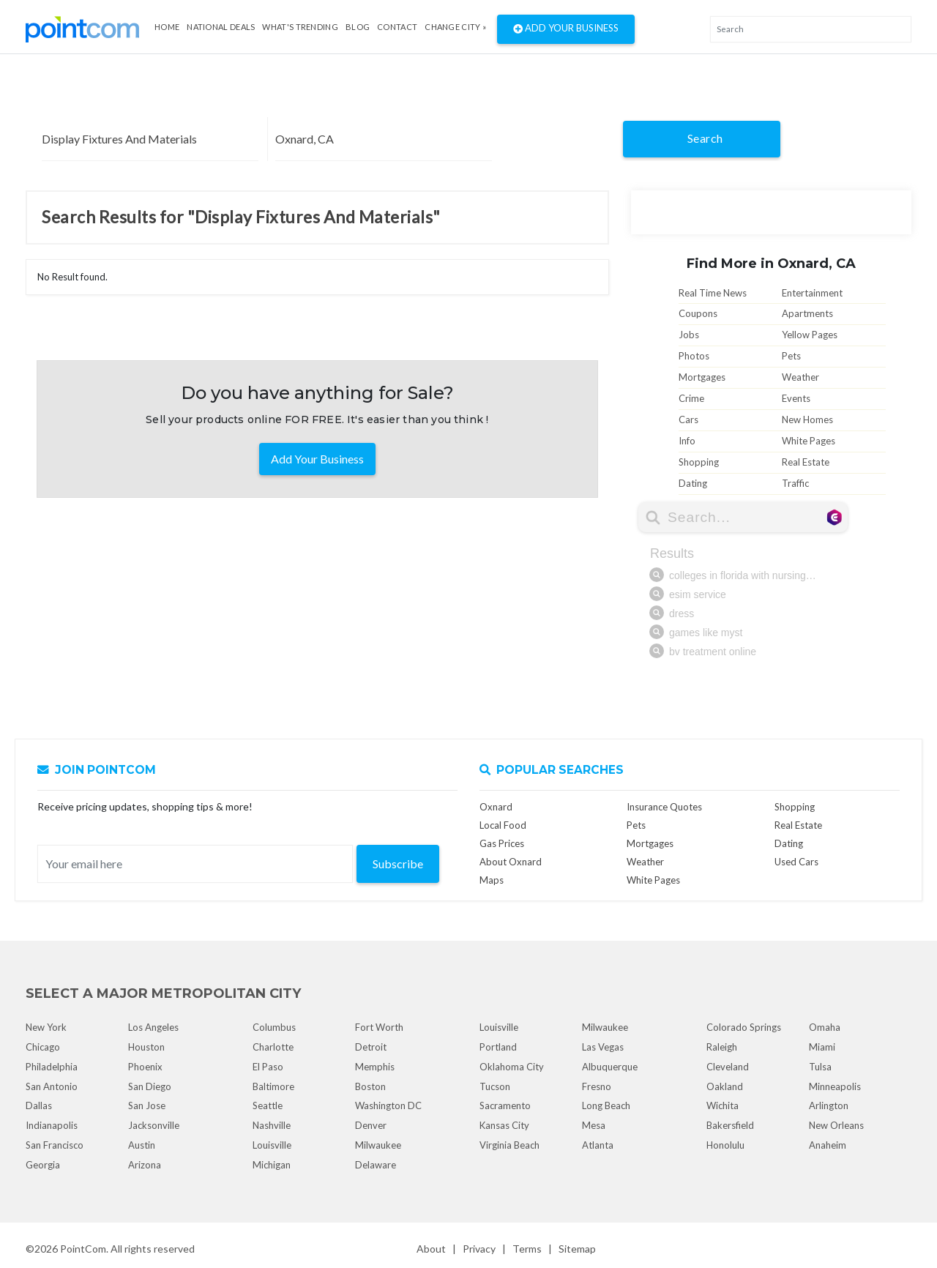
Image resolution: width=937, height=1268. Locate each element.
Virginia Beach (509, 1145)
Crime (691, 398)
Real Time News (713, 293)
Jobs (689, 334)
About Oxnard (510, 862)
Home (166, 26)
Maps (491, 880)
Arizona (144, 1165)
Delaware (375, 1165)
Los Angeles (153, 1027)
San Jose (146, 1105)
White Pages (808, 441)
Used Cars (796, 862)
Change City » (455, 26)
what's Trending (300, 26)
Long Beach (606, 1105)
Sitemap (577, 1248)
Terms (527, 1248)
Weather (800, 377)
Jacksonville (153, 1125)
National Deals (221, 26)
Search (705, 138)
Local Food (502, 825)
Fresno (596, 1086)
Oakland (724, 1086)
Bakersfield (730, 1125)
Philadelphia (52, 1067)
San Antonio (52, 1086)
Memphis (375, 1067)
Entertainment (812, 293)
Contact (397, 26)
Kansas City (504, 1125)
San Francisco (54, 1145)
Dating (693, 483)
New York (46, 1027)
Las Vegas (603, 1047)
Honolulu (725, 1145)
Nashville (272, 1125)
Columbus (274, 1027)
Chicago (43, 1047)
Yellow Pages (809, 334)
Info (687, 441)
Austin (141, 1145)
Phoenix (145, 1067)
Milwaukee (378, 1145)
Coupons (698, 313)
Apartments (807, 313)
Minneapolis (835, 1086)
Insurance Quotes (664, 807)
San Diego (149, 1086)
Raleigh (721, 1047)
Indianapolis (52, 1125)
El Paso (268, 1067)
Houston (146, 1047)
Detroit (371, 1047)
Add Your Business (566, 29)
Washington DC (388, 1105)
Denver (371, 1125)
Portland (498, 1047)
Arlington (828, 1105)
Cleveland (727, 1067)
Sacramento (505, 1105)
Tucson (494, 1086)
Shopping (699, 462)
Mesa (593, 1125)
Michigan (272, 1165)
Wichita (722, 1105)
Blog (358, 26)
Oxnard (495, 807)
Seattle (268, 1105)
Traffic (795, 483)
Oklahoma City (511, 1067)
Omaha (824, 1027)
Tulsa (820, 1067)
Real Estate (805, 462)
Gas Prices (501, 843)
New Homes (807, 419)
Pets (791, 356)
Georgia (43, 1165)
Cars (688, 419)
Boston (370, 1086)
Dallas (39, 1105)
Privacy (479, 1248)
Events (796, 398)
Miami (822, 1047)
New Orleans (836, 1125)
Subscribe (398, 863)
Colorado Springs (743, 1027)
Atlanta (597, 1145)
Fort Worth (379, 1027)
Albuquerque (610, 1067)
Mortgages (702, 377)
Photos (694, 356)
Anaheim (827, 1145)
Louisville (272, 1145)
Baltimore (273, 1086)
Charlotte (273, 1047)
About (431, 1248)
